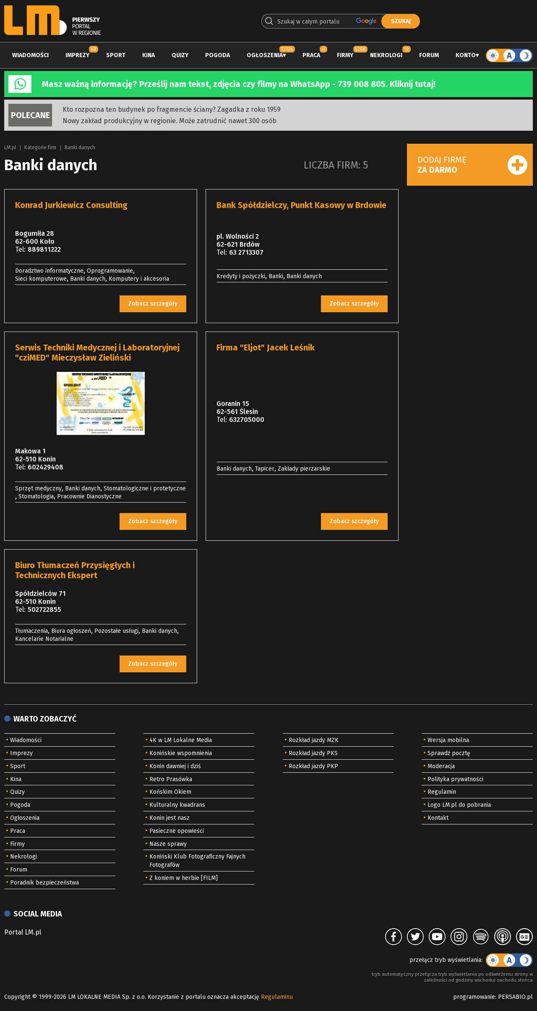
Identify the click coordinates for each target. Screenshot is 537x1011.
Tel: (20, 249)
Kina (148, 55)
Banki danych (80, 147)
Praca (311, 55)
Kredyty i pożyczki (240, 276)
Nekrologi (386, 55)
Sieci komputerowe (41, 278)
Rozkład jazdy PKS (313, 753)
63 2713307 (246, 252)
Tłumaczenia (31, 631)
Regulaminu (277, 996)
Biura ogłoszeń (71, 631)
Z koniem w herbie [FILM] (183, 878)
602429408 (45, 467)
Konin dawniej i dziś (175, 766)
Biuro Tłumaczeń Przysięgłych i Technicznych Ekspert (75, 570)
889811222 (44, 249)
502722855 (44, 609)
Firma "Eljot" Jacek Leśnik (265, 347)
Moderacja (441, 766)
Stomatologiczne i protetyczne (145, 488)
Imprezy (77, 55)
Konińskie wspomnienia (180, 753)
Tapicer (264, 468)
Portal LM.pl (22, 932)
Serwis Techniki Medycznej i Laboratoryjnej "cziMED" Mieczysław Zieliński (97, 352)
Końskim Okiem (170, 791)
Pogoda (217, 55)
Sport (115, 55)
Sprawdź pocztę (449, 753)
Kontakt (438, 817)
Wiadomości (30, 55)
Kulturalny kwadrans (177, 804)
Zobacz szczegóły (152, 303)
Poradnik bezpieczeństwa (44, 882)
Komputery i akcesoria (139, 278)
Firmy (345, 55)
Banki (275, 276)
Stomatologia (36, 496)
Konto (466, 55)
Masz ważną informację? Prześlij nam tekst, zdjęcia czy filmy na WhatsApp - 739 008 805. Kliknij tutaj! (238, 84)
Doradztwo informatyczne (49, 270)
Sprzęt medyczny (38, 488)
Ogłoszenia (265, 55)
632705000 (246, 420)
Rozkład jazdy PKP (313, 766)
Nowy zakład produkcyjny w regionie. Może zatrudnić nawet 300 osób (169, 121)
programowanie (474, 996)
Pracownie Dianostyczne (89, 496)
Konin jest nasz (169, 817)
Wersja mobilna (448, 740)
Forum (429, 55)
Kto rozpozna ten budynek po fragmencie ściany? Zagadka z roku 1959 (172, 109)
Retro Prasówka (170, 779)
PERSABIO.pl (515, 996)
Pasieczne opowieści (176, 831)
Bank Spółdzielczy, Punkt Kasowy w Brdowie (301, 205)
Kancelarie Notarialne (44, 638)
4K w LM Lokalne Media (180, 740)
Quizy (180, 55)
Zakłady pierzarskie (304, 468)
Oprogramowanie (110, 270)
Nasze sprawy (168, 844)
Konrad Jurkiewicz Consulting (71, 205)
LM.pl (10, 147)
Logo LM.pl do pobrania (459, 804)
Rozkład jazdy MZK (314, 740)
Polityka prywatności (455, 779)
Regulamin (442, 791)
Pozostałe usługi (116, 631)
